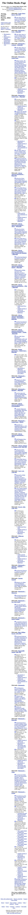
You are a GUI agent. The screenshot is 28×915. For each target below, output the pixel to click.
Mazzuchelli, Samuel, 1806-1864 (18, 651)
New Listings (13, 902)
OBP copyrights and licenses (14, 913)
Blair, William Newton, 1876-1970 (18, 633)
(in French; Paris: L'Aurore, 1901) (20, 780)
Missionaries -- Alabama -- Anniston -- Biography (18, 567)
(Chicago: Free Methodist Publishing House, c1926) (20, 340)
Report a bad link (18, 899)
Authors (20, 902)
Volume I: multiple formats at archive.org (22, 868)
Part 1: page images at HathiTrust (22, 831)
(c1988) (20, 113)
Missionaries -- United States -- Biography (18, 96)
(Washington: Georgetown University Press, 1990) (20, 382)
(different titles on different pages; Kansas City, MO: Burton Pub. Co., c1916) (20, 882)
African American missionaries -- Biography (17, 174)
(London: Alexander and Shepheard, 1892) (20, 180)
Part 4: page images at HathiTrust (22, 839)
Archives (18, 906)
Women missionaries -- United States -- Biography (19, 351)
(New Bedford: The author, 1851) (20, 413)
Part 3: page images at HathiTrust (22, 837)
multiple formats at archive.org (22, 89)
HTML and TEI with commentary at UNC (22, 215)
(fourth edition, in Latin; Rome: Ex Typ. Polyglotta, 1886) (20, 709)
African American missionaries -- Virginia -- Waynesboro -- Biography (17, 317)
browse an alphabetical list (15, 9)
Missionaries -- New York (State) (18, 601)
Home (2, 902)
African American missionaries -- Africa (17, 435)
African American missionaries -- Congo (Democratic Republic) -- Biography (19, 252)
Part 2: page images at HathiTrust (22, 834)
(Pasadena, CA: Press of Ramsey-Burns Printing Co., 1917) (20, 725)
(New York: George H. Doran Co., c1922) (20, 690)
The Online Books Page (14, 3)
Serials (16, 904)
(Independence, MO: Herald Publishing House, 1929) (20, 395)
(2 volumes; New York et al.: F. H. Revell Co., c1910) (20, 19)
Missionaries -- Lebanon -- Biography (18, 44)
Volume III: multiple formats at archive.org (22, 876)
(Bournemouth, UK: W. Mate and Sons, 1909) (20, 190)
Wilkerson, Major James (17, 536)
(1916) (20, 623)
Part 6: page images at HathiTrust (22, 845)
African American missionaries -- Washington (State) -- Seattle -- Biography (19, 331)
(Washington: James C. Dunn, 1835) (20, 494)
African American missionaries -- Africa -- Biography (17, 225)
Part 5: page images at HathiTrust (22, 842)
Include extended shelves (15, 8)
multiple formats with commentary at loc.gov (22, 148)
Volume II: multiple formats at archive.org (22, 872)
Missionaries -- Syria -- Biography (18, 31)
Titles (24, 902)
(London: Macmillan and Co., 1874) (19, 699)
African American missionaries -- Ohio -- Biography (19, 286)
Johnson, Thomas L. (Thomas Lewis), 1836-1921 (19, 446)
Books (3, 906)
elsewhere (8, 29)
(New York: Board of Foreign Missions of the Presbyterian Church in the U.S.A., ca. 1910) (20, 162)
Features (12, 906)
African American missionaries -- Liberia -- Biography (17, 266)
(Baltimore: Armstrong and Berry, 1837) (20, 274)
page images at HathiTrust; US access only (21, 858)
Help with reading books (6, 899)
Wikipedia (3, 27)
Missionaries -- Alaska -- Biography (18, 376)
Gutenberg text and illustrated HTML (22, 814)
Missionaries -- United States (7, 40)
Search (7, 902)
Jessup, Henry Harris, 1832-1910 (18, 14)
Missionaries (7, 42)
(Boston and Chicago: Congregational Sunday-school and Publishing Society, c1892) (20, 608)
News (7, 906)
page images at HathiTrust (21, 92)
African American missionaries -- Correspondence (17, 405)
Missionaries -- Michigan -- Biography (18, 389)
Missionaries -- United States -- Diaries (18, 421)
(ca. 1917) (20, 257)
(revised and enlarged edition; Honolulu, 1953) (20, 66)
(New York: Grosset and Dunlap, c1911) (20, 798)
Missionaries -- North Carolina (18, 618)
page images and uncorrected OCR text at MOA (21, 372)
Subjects (12, 904)
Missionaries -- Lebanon (7, 37)
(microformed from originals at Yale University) (20, 427)
